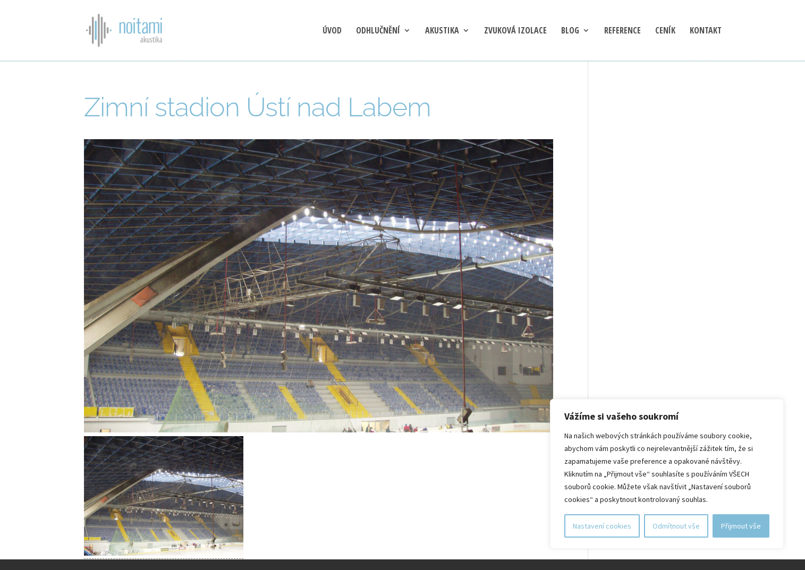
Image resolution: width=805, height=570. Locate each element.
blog (570, 31)
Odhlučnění (378, 31)
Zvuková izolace (515, 31)
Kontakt (706, 31)
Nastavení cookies (602, 526)
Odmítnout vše (676, 526)
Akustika (442, 31)
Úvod (332, 31)
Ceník (665, 31)
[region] (667, 474)
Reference (622, 31)
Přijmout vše (741, 526)
